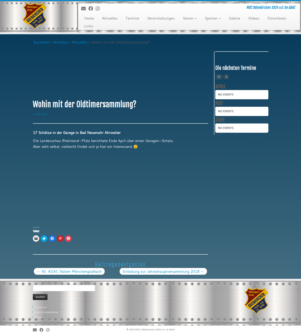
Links (88, 26)
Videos (253, 18)
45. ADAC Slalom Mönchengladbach (69, 271)
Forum (38, 317)
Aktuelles (109, 18)
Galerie (234, 18)
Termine (132, 18)
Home (89, 18)
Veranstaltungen (161, 18)
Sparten (213, 18)
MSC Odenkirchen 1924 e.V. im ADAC (155, 329)
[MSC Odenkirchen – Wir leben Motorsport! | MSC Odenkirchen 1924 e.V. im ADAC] (34, 16)
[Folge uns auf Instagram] (99, 8)
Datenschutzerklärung (46, 312)
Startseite (41, 42)
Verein (190, 18)
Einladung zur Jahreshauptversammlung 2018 (163, 271)
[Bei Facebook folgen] (92, 8)
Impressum (41, 307)
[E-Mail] (84, 8)
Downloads (276, 18)
